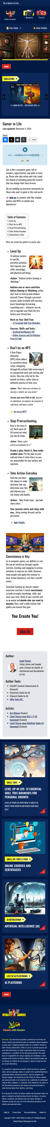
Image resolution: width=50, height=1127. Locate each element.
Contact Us (43, 1112)
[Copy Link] (23, 139)
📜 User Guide (14, 28)
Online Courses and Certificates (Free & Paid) (25, 336)
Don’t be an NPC (15, 224)
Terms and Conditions (30, 1112)
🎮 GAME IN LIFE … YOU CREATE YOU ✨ (25, 105)
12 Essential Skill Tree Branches (26, 323)
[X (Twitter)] (11, 139)
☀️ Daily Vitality (40, 28)
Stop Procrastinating (17, 227)
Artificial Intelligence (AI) (24, 332)
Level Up (12, 220)
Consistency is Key (16, 234)
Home (6, 66)
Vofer (34, 1121)
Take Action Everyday (17, 231)
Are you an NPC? (20, 411)
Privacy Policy (17, 1112)
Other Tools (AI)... (16, 699)
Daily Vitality (19, 522)
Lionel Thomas (25, 660)
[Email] (17, 139)
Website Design (17, 1121)
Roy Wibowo (15, 713)
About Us (6, 1112)
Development (27, 1121)
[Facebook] (5, 139)
